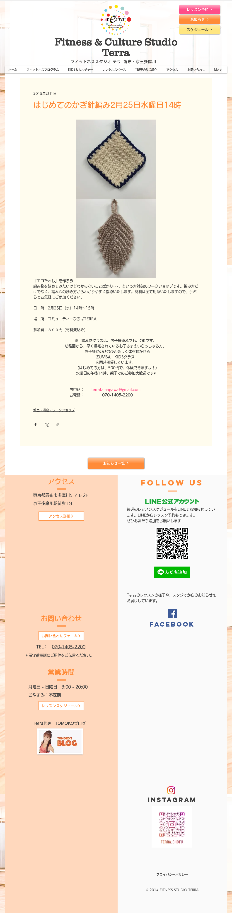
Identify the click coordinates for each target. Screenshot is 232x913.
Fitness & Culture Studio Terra (115, 47)
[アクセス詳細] (61, 516)
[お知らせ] (199, 19)
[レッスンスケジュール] (61, 705)
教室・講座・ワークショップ (54, 410)
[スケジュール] (199, 29)
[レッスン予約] (199, 9)
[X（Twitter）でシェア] (46, 425)
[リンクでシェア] (58, 425)
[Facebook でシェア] (35, 425)
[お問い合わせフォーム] (61, 635)
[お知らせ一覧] (116, 463)
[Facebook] (172, 613)
